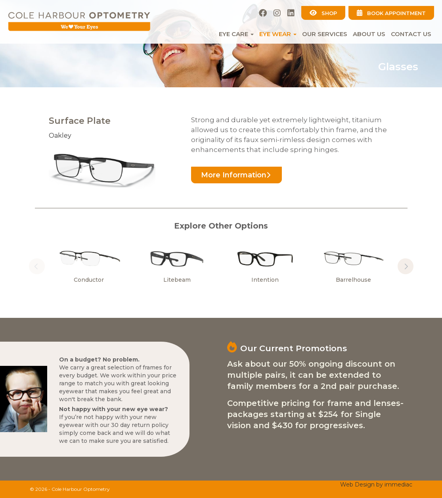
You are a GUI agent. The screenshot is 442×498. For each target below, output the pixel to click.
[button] (405, 266)
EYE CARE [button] (236, 34)
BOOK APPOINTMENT (391, 13)
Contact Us (411, 34)
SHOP (323, 13)
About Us (369, 34)
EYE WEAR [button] (278, 34)
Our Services (324, 34)
